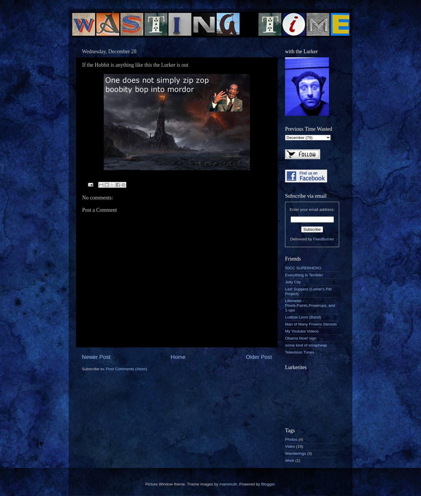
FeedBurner (323, 239)
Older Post (259, 357)
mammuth (228, 484)
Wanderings (295, 453)
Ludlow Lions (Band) (303, 317)
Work (289, 460)
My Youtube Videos (302, 331)
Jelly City (293, 282)
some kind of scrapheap (306, 345)
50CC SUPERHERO (303, 268)
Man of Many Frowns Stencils (311, 324)
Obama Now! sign (300, 338)
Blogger (268, 484)
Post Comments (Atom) (126, 369)
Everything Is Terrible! (304, 275)
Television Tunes (299, 352)
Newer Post (96, 357)
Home (178, 357)
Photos (291, 439)
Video (290, 446)
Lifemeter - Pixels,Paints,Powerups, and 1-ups (310, 305)
